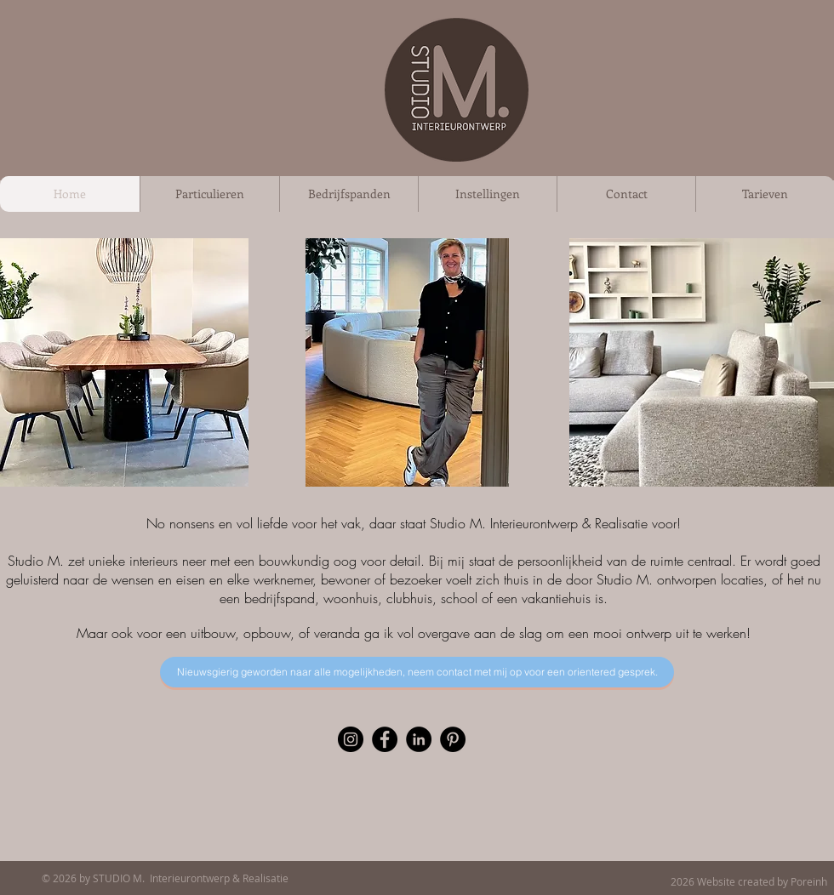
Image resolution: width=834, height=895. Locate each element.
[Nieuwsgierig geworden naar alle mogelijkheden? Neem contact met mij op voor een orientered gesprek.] (417, 672)
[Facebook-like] (452, 879)
